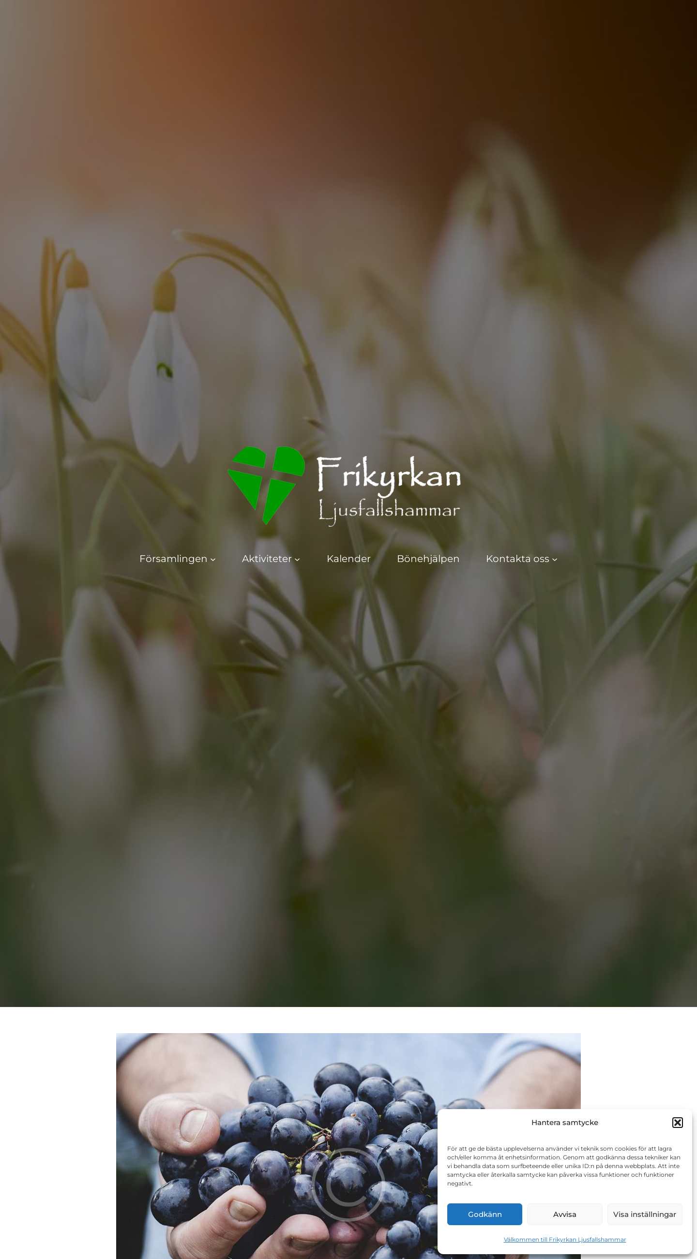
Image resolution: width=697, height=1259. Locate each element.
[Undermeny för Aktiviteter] (297, 559)
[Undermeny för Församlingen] (213, 559)
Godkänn (485, 1214)
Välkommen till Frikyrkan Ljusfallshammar (565, 1239)
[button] (677, 1122)
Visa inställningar (644, 1214)
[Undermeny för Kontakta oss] (555, 559)
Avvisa (564, 1214)
